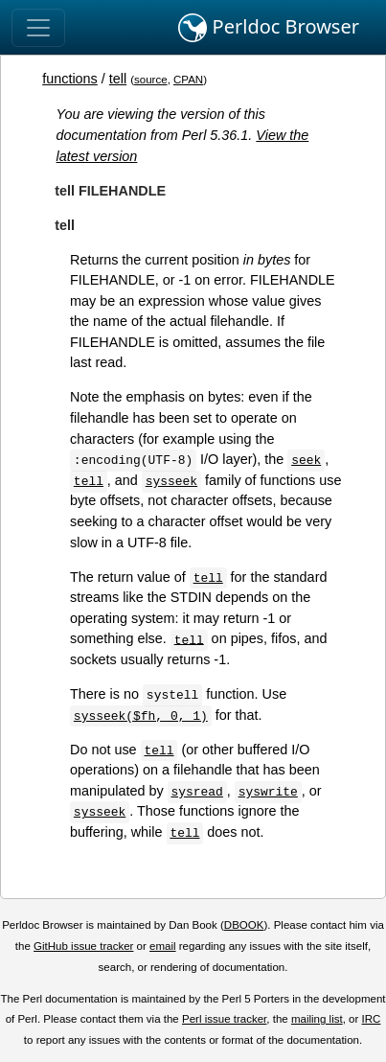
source (151, 79)
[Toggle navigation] (38, 28)
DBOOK (244, 925)
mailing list (317, 1019)
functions (70, 78)
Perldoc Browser (268, 27)
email (162, 946)
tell (117, 78)
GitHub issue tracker (83, 946)
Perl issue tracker (224, 1019)
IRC (371, 1019)
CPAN (188, 79)
